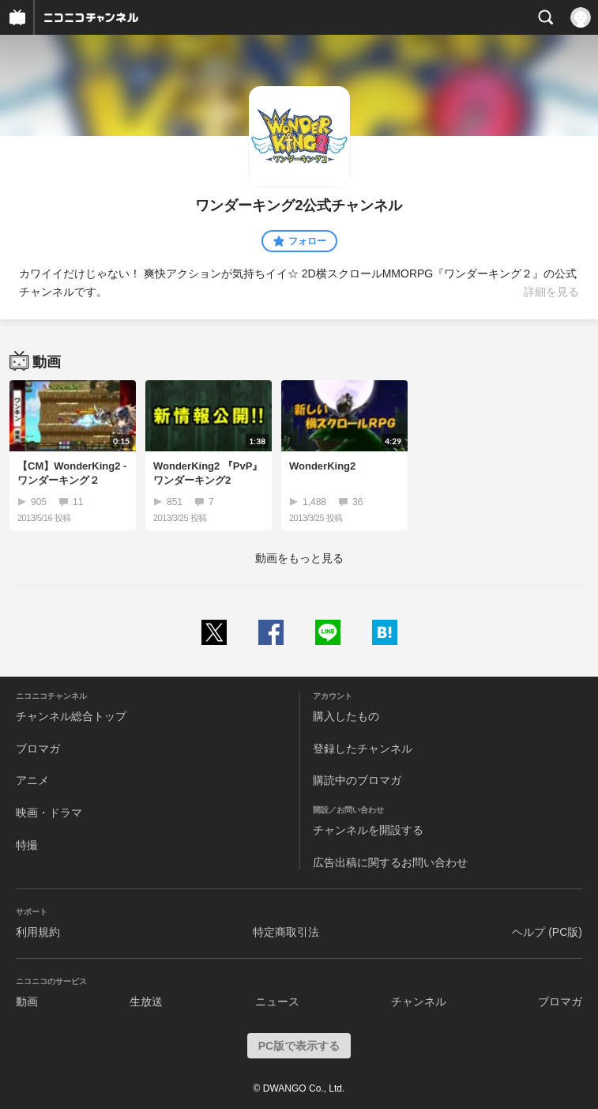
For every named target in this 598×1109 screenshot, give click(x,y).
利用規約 (38, 932)
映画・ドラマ (49, 812)
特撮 (27, 845)
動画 (27, 1001)
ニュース (277, 1001)
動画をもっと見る (299, 558)
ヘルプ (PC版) (547, 932)
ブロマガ (38, 748)
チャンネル (418, 1001)
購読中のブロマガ (357, 780)
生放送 (146, 1001)
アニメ (32, 780)
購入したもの (346, 716)
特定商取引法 (286, 932)
